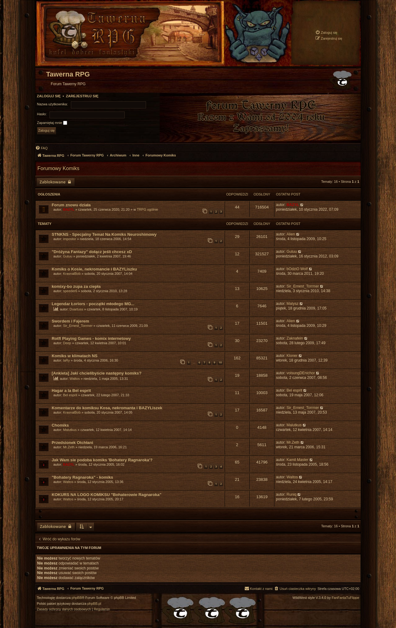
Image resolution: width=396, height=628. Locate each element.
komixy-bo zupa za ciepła (76, 286)
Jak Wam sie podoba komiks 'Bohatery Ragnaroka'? (102, 460)
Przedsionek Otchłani (72, 442)
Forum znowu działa (71, 205)
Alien (290, 234)
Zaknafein (294, 338)
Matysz (292, 303)
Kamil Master (297, 460)
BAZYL (69, 209)
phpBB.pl (94, 603)
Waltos (75, 378)
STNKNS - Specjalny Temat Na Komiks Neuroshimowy (104, 234)
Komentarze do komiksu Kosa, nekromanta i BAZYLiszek (107, 408)
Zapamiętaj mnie (52, 123)
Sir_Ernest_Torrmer (302, 286)
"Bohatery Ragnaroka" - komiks (82, 477)
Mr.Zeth (69, 447)
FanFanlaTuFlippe (345, 597)
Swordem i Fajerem (70, 321)
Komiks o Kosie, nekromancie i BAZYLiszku (94, 269)
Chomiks (60, 425)
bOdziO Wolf (297, 269)
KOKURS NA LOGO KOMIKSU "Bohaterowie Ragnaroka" (106, 494)
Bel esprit (70, 395)
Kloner (291, 356)
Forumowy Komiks (58, 168)
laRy (66, 360)
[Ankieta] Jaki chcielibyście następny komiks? (96, 373)
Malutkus (70, 430)
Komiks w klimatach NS (74, 356)
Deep (67, 343)
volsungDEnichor (300, 373)
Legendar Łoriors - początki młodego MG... (93, 303)
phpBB (77, 597)
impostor (69, 239)
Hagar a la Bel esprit (71, 390)
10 (220, 362)
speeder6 (70, 291)
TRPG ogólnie (147, 209)
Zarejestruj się (82, 96)
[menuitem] (326, 32)
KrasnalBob (72, 273)
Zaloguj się (49, 96)
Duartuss (76, 309)
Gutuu (67, 256)
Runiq (291, 494)
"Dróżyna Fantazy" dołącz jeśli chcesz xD (92, 251)
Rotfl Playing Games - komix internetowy (91, 338)
